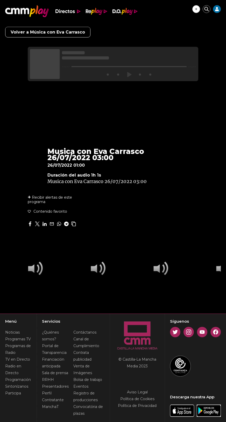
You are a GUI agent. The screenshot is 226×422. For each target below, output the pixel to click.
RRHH (48, 379)
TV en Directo (17, 359)
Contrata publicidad (82, 356)
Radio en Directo (13, 369)
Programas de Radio (18, 349)
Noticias (12, 332)
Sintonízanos (16, 386)
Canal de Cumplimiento (86, 342)
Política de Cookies (137, 399)
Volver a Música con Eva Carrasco (48, 32)
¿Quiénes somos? (50, 335)
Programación (18, 379)
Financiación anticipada (53, 362)
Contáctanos (84, 332)
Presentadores (55, 386)
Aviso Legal (137, 392)
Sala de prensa (55, 373)
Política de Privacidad (137, 405)
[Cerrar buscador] (206, 9)
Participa (13, 393)
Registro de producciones (85, 396)
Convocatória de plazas (88, 410)
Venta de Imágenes (82, 369)
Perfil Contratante (53, 396)
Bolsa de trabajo (87, 379)
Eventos (80, 386)
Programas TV (18, 339)
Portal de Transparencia (54, 349)
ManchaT (50, 406)
